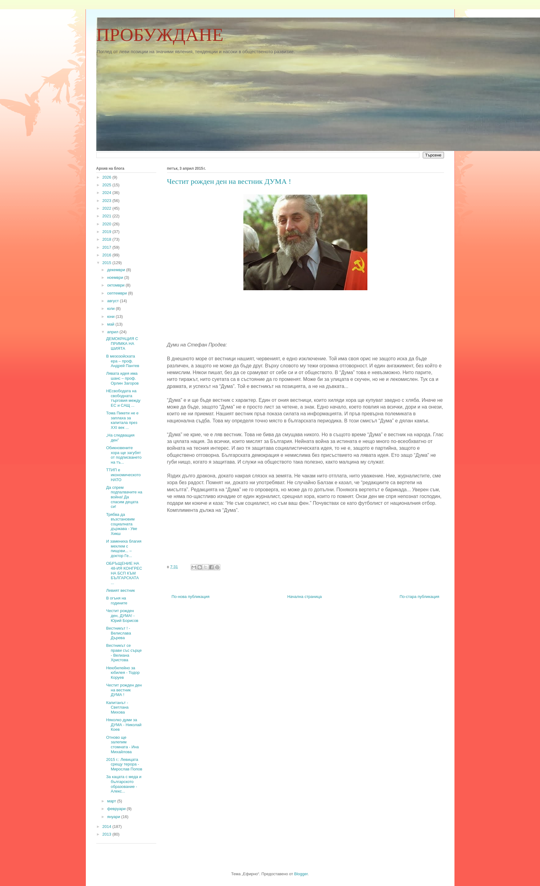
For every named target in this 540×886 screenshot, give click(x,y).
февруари (117, 808)
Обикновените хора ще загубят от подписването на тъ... (124, 455)
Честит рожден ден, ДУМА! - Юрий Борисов (122, 615)
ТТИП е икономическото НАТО (123, 475)
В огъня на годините (116, 600)
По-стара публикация (419, 596)
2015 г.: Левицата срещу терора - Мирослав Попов (124, 764)
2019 (107, 231)
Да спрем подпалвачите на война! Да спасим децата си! (124, 497)
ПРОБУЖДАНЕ (160, 35)
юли (111, 308)
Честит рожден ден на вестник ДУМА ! (124, 690)
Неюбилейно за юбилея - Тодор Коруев (123, 673)
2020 (107, 224)
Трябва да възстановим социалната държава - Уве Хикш (121, 524)
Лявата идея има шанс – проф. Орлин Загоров (122, 378)
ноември (115, 277)
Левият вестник (120, 590)
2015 (107, 262)
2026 (107, 177)
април (113, 332)
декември (116, 269)
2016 (107, 255)
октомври (116, 285)
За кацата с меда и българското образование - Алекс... (124, 783)
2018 (107, 239)
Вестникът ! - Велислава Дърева (118, 633)
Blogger (301, 874)
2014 (107, 826)
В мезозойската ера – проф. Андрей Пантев (122, 361)
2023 (107, 200)
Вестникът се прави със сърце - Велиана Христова (124, 652)
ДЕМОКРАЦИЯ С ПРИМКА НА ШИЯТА (122, 343)
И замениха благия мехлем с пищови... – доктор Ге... (124, 548)
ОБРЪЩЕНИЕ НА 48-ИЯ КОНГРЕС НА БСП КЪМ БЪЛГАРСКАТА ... (124, 573)
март (112, 801)
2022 (107, 208)
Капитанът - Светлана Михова (117, 707)
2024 (107, 192)
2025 (107, 185)
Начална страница (304, 596)
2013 (107, 834)
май (111, 324)
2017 (107, 247)
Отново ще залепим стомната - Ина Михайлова (122, 744)
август (113, 301)
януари (114, 816)
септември (117, 293)
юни (111, 316)
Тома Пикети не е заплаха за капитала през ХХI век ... (122, 420)
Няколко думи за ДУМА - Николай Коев (124, 725)
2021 (107, 216)
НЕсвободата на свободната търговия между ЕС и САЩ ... (123, 398)
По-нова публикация (191, 596)
